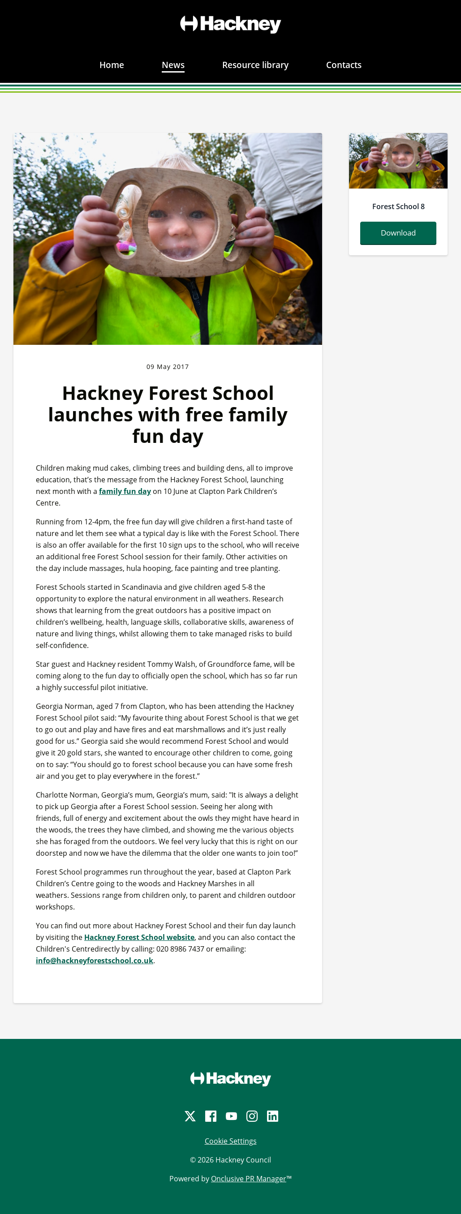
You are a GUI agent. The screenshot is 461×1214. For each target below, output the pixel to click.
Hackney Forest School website (139, 937)
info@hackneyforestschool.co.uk (94, 960)
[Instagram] (251, 1116)
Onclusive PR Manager (248, 1179)
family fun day (125, 491)
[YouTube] (231, 1116)
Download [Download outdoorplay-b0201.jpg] (398, 232)
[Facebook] (210, 1116)
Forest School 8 (398, 206)
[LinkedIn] (272, 1116)
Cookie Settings (231, 1141)
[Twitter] (189, 1116)
